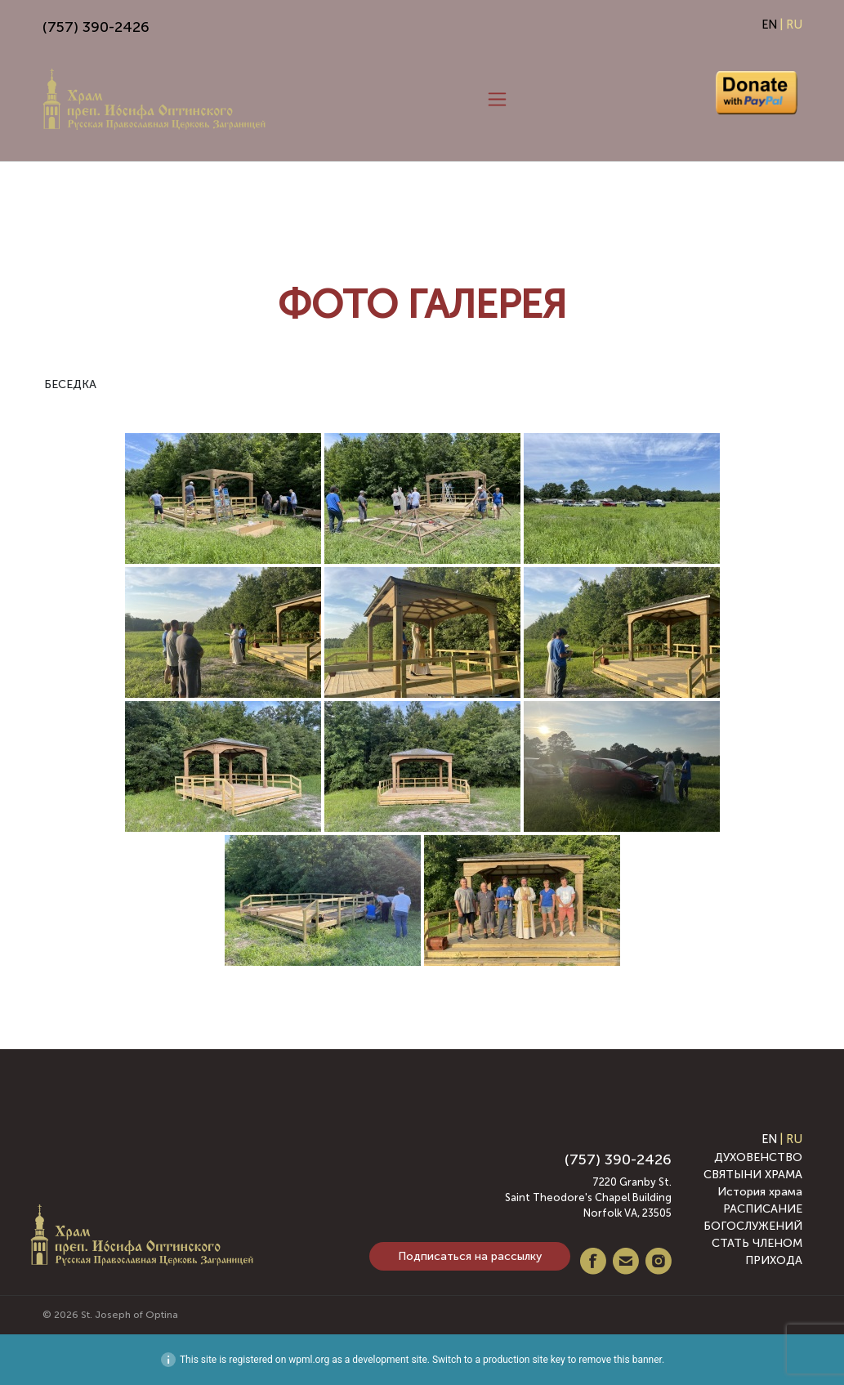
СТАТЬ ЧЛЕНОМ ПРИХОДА (757, 1251)
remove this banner (620, 1359)
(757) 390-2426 (96, 27)
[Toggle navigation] (497, 100)
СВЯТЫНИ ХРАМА (752, 1175)
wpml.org (308, 1359)
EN (769, 24)
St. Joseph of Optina (129, 1314)
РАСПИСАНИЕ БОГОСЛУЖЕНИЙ (752, 1217)
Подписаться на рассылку (470, 1256)
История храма (759, 1192)
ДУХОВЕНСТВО (758, 1157)
